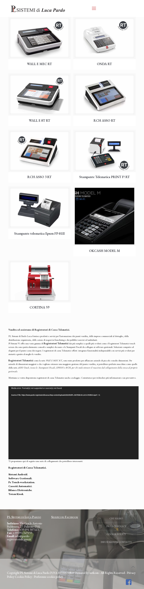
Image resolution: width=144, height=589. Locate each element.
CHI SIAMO (116, 518)
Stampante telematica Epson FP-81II (39, 233)
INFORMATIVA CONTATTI (116, 542)
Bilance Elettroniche (20, 490)
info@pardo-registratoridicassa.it (19, 537)
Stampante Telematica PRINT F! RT (104, 177)
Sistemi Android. (18, 474)
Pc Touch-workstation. (21, 482)
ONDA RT (104, 64)
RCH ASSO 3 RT (39, 177)
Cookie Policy (23, 577)
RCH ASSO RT (104, 120)
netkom (94, 573)
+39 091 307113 (29, 530)
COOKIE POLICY (116, 534)
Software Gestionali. (20, 478)
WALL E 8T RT (39, 120)
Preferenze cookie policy (48, 577)
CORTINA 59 (39, 307)
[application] (73, 422)
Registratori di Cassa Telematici (27, 467)
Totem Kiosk (15, 494)
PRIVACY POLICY (116, 526)
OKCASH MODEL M (104, 250)
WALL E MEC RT (39, 64)
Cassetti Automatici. (20, 486)
